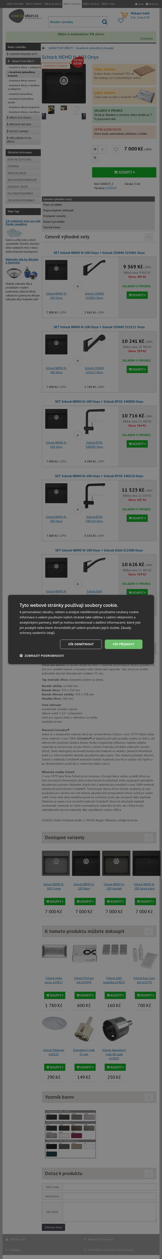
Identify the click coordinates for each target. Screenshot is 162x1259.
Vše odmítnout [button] (81, 644)
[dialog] (81, 629)
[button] (42, 655)
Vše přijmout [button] (123, 644)
